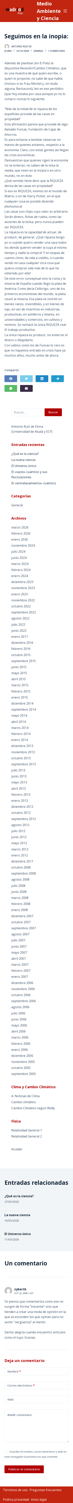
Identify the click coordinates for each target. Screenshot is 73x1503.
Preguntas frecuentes (46, 1490)
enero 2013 (19, 800)
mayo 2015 (19, 673)
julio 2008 (18, 886)
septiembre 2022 (23, 612)
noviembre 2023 (23, 588)
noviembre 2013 (23, 752)
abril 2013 (18, 788)
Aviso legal (39, 1499)
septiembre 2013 (23, 764)
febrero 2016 (20, 649)
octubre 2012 (21, 813)
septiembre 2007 (23, 928)
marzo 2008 (19, 898)
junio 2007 (18, 946)
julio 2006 (18, 1013)
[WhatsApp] (10, 388)
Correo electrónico (21, 1385)
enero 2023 (19, 594)
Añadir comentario (19, 1415)
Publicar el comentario (24, 1469)
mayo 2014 (19, 715)
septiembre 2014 (23, 709)
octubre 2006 (21, 995)
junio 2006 (18, 1019)
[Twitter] (26, 378)
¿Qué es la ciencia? (25, 454)
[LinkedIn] (42, 378)
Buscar (53, 412)
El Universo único (23, 466)
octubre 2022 (21, 606)
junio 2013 (18, 776)
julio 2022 (18, 624)
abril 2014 (18, 722)
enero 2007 (19, 976)
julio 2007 (18, 940)
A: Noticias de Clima (25, 1096)
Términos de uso (15, 1490)
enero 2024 (19, 576)
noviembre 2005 (23, 1062)
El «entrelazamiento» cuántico (33, 483)
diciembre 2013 (22, 746)
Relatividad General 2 (26, 1136)
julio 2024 (18, 551)
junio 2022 (18, 630)
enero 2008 (19, 910)
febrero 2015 (20, 691)
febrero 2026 (20, 533)
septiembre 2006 (23, 1001)
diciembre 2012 (22, 806)
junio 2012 (18, 837)
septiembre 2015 (23, 661)
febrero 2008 (20, 904)
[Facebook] (10, 378)
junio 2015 (18, 667)
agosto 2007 (20, 934)
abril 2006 (18, 1031)
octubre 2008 (21, 867)
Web (10, 1399)
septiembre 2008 (23, 873)
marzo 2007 (19, 964)
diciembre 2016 (22, 642)
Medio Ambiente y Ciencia (49, 10)
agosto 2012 (20, 825)
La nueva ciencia (23, 460)
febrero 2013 (20, 794)
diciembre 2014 (22, 703)
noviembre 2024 (23, 545)
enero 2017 (19, 636)
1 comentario (56, 51)
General (38, 51)
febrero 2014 (20, 734)
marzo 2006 (19, 1037)
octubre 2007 (21, 922)
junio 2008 (18, 892)
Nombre (14, 1371)
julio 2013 (18, 770)
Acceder (17, 1149)
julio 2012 (18, 831)
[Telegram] (57, 378)
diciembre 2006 (22, 983)
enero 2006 (19, 1050)
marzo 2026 (19, 527)
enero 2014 (19, 740)
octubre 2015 (21, 655)
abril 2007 (18, 958)
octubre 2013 (21, 758)
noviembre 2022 (23, 600)
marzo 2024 (19, 564)
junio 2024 (18, 558)
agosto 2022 (20, 618)
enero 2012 (19, 855)
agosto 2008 (20, 879)
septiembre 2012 (23, 819)
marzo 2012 (19, 849)
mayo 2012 (19, 843)
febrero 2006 (20, 1043)
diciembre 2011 (22, 861)
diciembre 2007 (22, 916)
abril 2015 (18, 679)
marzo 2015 (19, 685)
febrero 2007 (20, 970)
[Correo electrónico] (26, 388)
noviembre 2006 (23, 989)
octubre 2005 (21, 1068)
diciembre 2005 (22, 1056)
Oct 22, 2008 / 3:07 (23, 1293)
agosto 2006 (20, 1007)
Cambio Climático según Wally (33, 1108)
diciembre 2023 (22, 582)
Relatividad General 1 (26, 1130)
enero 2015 (19, 697)
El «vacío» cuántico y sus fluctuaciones (29, 474)
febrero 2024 (20, 570)
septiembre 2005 (23, 1074)
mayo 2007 (19, 952)
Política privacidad (16, 1499)
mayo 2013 (19, 782)
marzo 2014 (19, 728)
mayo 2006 (19, 1025)
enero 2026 (19, 539)
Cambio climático (23, 1102)
